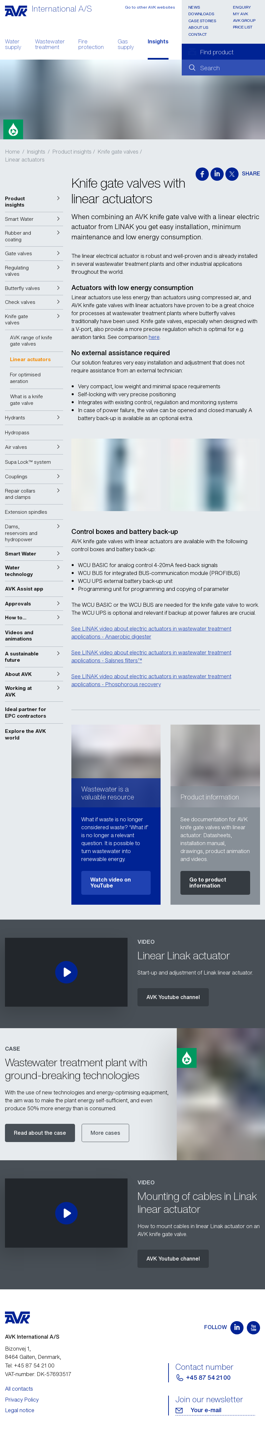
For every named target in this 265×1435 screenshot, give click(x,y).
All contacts (19, 1389)
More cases (105, 1133)
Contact (197, 34)
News (194, 7)
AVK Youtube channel (173, 997)
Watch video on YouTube (110, 882)
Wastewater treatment (50, 45)
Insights (158, 42)
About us (198, 27)
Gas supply (126, 45)
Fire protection (91, 45)
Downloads (201, 14)
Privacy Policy (22, 1400)
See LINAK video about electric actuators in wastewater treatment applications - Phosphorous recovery (151, 680)
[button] (34, 202)
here (154, 337)
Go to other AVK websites (150, 7)
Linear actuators (25, 160)
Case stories (202, 21)
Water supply (13, 45)
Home (12, 152)
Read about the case (40, 1133)
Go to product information (207, 882)
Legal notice (19, 1410)
